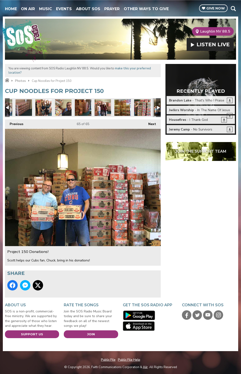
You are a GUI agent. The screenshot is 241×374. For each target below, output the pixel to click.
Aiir (145, 367)
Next (150, 122)
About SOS (88, 9)
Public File (108, 360)
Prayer (112, 9)
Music (45, 9)
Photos (20, 81)
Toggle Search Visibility (233, 8)
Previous (14, 122)
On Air (28, 9)
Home (11, 9)
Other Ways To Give (146, 9)
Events (64, 9)
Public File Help (129, 360)
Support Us (32, 334)
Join (91, 334)
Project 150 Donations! (24, 107)
